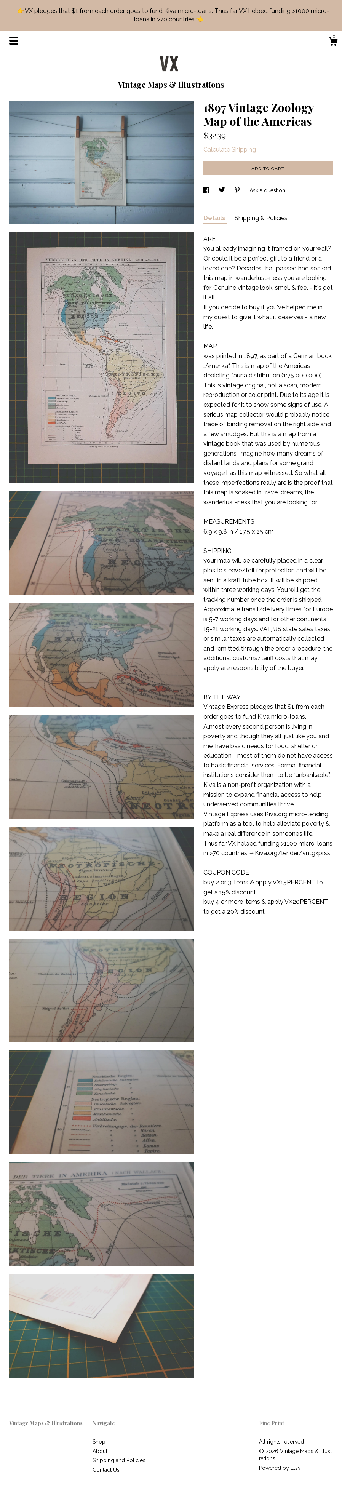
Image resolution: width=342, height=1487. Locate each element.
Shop (99, 1442)
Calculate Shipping (229, 149)
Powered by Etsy (280, 1468)
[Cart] (333, 42)
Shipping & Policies (261, 218)
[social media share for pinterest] (238, 190)
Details (215, 218)
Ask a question (267, 190)
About (100, 1451)
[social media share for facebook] (207, 190)
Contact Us (106, 1470)
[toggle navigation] (13, 41)
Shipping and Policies (119, 1460)
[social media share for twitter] (223, 190)
